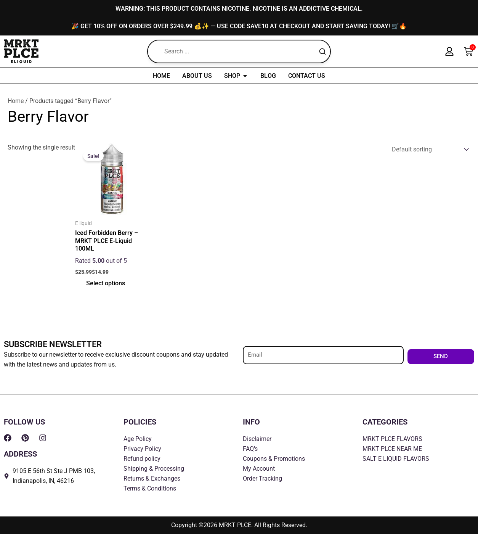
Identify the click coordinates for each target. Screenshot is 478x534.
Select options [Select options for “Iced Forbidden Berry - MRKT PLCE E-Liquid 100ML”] (106, 284)
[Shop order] (428, 150)
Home (16, 101)
